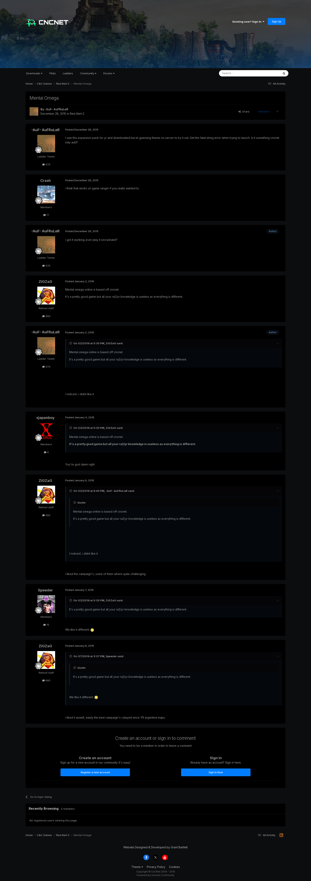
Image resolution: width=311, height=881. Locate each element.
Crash (45, 180)
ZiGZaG (45, 281)
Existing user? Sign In (248, 21)
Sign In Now (216, 772)
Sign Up (276, 21)
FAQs (52, 73)
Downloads (34, 73)
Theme (137, 867)
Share (244, 111)
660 (46, 316)
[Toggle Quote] (71, 343)
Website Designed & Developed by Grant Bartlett (155, 847)
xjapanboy (45, 418)
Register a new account (95, 772)
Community (88, 73)
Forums (108, 73)
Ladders (68, 73)
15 (46, 624)
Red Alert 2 (77, 113)
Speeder (45, 590)
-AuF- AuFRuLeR (56, 109)
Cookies (174, 867)
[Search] (239, 73)
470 (46, 164)
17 (46, 214)
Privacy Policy (156, 867)
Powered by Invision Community (155, 875)
